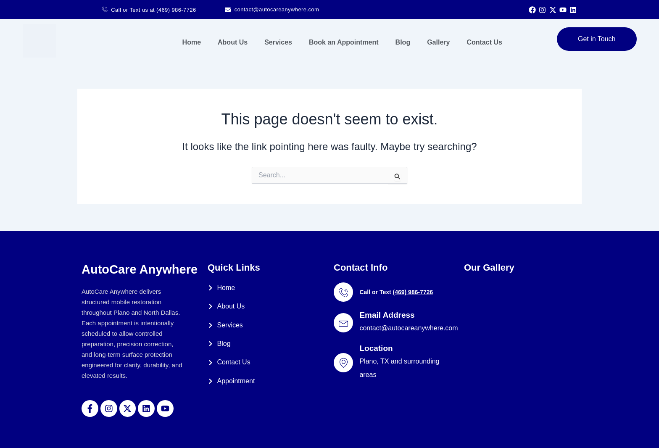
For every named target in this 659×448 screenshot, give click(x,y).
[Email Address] (343, 322)
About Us (233, 42)
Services (278, 42)
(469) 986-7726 (413, 292)
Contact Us (484, 42)
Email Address (386, 315)
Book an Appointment (344, 42)
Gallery (438, 42)
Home (191, 42)
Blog (403, 42)
